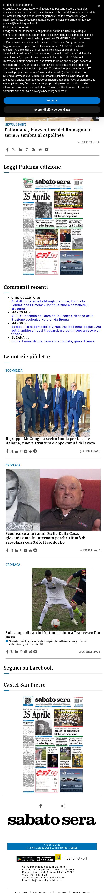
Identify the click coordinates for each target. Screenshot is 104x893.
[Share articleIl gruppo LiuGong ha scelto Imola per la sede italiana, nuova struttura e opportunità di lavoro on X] (12, 451)
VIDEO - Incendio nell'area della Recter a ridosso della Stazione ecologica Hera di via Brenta (52, 317)
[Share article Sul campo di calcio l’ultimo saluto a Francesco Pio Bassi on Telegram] (35, 652)
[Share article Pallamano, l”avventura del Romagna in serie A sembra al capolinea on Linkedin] (21, 150)
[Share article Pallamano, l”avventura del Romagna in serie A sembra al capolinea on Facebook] (8, 150)
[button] (99, 6)
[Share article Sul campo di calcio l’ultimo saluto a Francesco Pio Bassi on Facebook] (8, 652)
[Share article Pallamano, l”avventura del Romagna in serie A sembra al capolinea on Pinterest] (27, 150)
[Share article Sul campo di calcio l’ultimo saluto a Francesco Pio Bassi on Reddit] (31, 652)
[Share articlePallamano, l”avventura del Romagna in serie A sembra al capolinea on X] (14, 150)
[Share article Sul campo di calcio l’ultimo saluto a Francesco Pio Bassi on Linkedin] (17, 652)
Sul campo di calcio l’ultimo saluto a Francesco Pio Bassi (53, 635)
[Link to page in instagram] (63, 806)
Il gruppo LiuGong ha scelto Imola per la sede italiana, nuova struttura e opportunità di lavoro (50, 441)
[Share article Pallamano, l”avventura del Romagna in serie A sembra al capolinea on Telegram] (47, 150)
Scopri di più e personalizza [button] (52, 109)
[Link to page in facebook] (41, 806)
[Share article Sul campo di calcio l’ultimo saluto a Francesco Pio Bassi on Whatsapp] (26, 652)
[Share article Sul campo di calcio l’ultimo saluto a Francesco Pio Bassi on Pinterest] (21, 652)
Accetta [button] (52, 100)
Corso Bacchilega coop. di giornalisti (44, 866)
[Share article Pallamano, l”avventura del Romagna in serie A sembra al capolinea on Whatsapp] (34, 150)
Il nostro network (71, 858)
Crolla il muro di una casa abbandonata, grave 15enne (53, 341)
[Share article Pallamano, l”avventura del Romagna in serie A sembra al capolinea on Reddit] (40, 150)
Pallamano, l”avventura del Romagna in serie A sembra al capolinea (48, 133)
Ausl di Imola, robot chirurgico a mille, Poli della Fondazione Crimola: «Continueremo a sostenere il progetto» (50, 305)
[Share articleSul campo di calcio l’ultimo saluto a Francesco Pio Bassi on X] (12, 652)
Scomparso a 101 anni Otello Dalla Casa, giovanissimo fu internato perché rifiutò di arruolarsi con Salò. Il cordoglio (46, 537)
